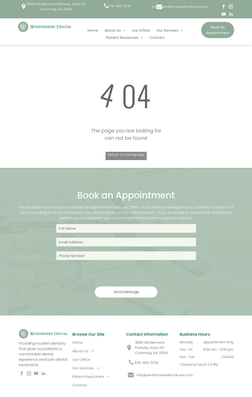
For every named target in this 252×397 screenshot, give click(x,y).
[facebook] (224, 7)
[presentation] (90, 273)
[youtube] (224, 14)
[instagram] (231, 7)
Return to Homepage (126, 154)
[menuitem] (93, 30)
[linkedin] (231, 14)
